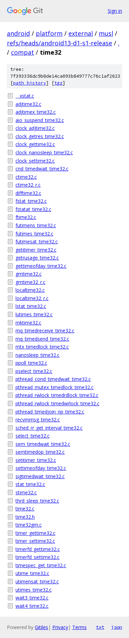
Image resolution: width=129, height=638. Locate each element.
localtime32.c (30, 290)
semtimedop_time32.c (40, 452)
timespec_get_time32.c (40, 565)
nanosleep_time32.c (37, 355)
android (18, 33)
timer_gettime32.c (35, 533)
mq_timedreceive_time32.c (44, 330)
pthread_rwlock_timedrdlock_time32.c (56, 395)
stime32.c (26, 492)
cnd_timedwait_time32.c (41, 168)
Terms (79, 627)
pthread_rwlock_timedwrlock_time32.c (57, 403)
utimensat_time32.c (37, 581)
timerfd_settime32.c (37, 557)
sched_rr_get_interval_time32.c (49, 428)
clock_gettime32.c (35, 144)
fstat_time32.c (31, 201)
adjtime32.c (28, 104)
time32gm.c (28, 524)
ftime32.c (25, 217)
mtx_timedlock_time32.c (42, 346)
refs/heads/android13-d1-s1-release (59, 43)
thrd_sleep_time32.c (37, 500)
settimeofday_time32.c (40, 468)
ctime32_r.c (28, 185)
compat (22, 52)
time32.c (24, 508)
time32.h (25, 517)
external (80, 33)
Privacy (60, 627)
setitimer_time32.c (35, 460)
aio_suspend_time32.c (39, 120)
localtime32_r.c (32, 298)
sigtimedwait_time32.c (40, 476)
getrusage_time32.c (37, 257)
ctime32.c (26, 177)
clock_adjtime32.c (35, 128)
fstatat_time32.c (33, 209)
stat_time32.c (30, 484)
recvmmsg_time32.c (37, 419)
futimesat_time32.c (36, 241)
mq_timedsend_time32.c (42, 339)
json (116, 627)
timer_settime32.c (35, 541)
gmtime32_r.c (30, 282)
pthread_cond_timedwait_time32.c (53, 379)
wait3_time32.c (32, 597)
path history (29, 83)
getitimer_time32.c (35, 249)
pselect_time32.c (33, 371)
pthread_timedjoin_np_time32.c (49, 411)
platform (49, 33)
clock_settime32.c (35, 160)
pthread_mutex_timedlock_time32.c (54, 387)
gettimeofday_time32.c (40, 266)
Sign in (115, 11)
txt (100, 627)
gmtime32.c (28, 274)
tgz (58, 83)
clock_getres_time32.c (39, 136)
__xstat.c (24, 95)
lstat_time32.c (30, 306)
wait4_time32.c (32, 606)
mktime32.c (28, 322)
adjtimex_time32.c (35, 112)
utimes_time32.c (33, 589)
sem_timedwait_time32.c (42, 444)
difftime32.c (28, 193)
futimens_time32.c (35, 225)
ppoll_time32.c (31, 363)
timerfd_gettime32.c (37, 549)
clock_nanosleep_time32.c (44, 152)
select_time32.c (32, 435)
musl (106, 33)
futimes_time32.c (34, 233)
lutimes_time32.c (34, 314)
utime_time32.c (32, 573)
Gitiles (41, 627)
